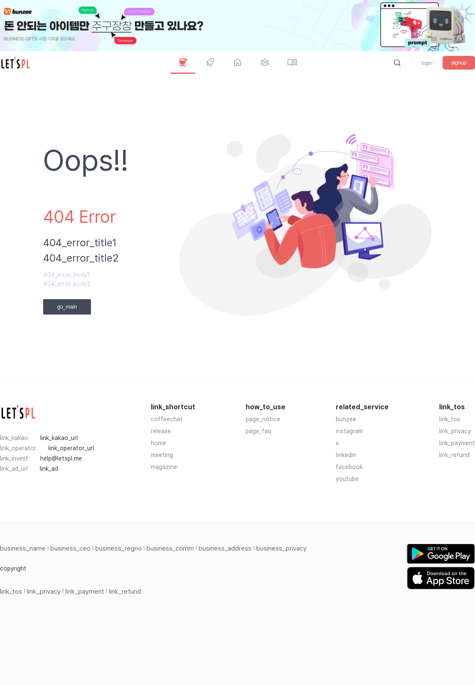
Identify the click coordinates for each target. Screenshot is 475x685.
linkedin (346, 455)
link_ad (49, 468)
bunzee (346, 419)
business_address (225, 548)
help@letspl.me (61, 458)
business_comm (170, 548)
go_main (67, 307)
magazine (164, 466)
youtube (347, 478)
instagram (349, 431)
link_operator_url (71, 448)
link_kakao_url (59, 437)
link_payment (457, 443)
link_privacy (455, 431)
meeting (162, 455)
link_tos (449, 419)
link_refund (454, 455)
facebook (349, 466)
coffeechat (167, 419)
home (158, 443)
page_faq (258, 431)
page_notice (263, 419)
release (161, 431)
